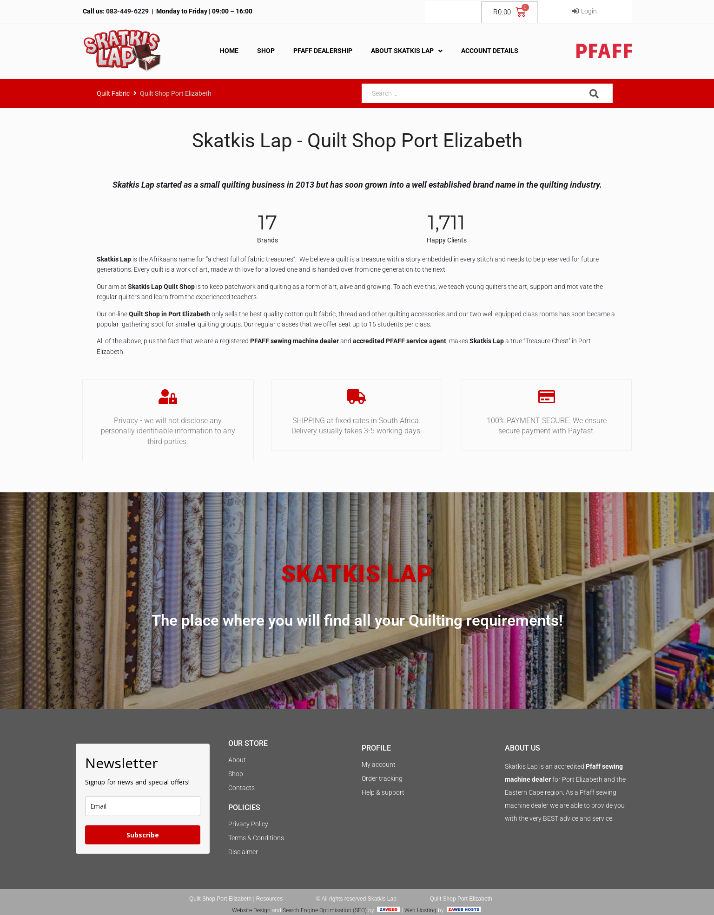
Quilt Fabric (113, 93)
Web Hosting (420, 910)
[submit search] (594, 94)
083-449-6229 (127, 11)
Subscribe (142, 834)
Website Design (251, 910)
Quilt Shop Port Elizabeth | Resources (236, 898)
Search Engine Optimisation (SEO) (325, 910)
